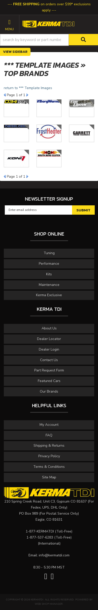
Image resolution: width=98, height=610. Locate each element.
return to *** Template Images (28, 88)
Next (27, 94)
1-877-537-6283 (39, 537)
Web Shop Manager (49, 604)
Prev (5, 94)
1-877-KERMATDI (40, 531)
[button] (49, 40)
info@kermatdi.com (54, 555)
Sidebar (19, 51)
